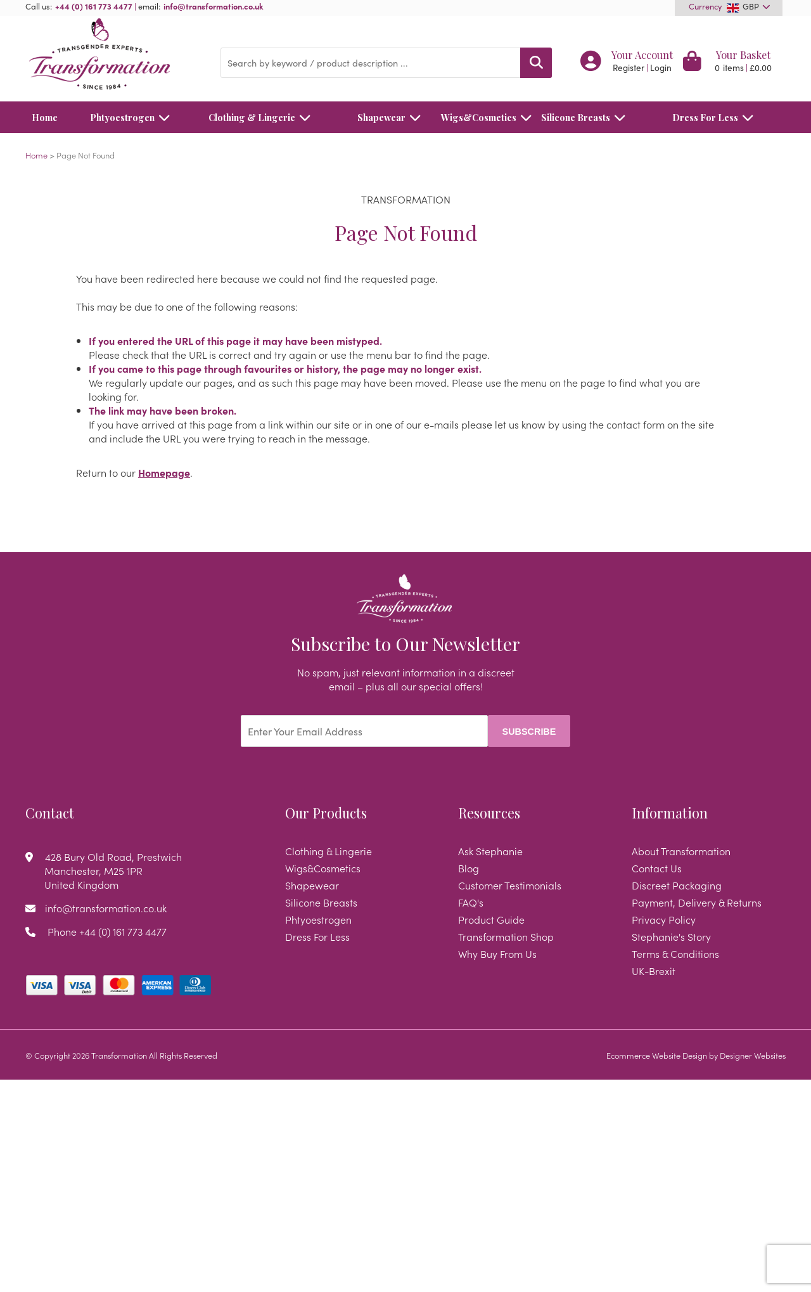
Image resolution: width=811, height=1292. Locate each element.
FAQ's (470, 902)
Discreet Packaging (677, 885)
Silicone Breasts (586, 117)
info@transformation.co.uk (213, 5)
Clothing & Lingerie (262, 117)
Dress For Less (716, 117)
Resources (489, 813)
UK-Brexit (653, 971)
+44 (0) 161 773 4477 (93, 5)
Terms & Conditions (675, 953)
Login (661, 67)
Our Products (326, 813)
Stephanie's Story (671, 936)
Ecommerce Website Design (656, 1055)
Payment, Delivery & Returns (697, 902)
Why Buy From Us (497, 953)
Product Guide (491, 919)
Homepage (164, 472)
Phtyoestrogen (133, 117)
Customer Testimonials (509, 885)
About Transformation (681, 851)
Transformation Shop (506, 936)
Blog (468, 868)
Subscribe (529, 732)
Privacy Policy (664, 919)
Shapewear (392, 117)
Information (670, 813)
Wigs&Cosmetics (479, 117)
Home (45, 117)
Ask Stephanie (490, 851)
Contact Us (657, 868)
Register (628, 67)
